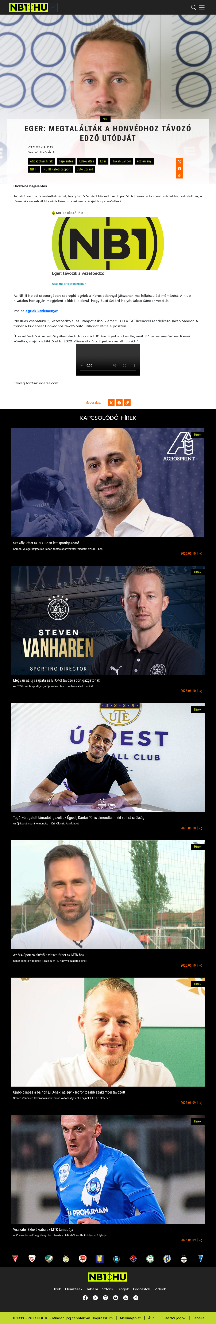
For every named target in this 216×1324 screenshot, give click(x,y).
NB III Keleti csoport (57, 169)
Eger (103, 161)
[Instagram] (105, 1297)
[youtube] (115, 1297)
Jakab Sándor (121, 161)
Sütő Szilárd (85, 169)
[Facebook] (84, 1297)
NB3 (105, 119)
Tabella (198, 1318)
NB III (33, 169)
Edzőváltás (86, 161)
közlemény (144, 161)
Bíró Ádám (48, 152)
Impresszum (103, 1318)
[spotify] (125, 1297)
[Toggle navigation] (202, 7)
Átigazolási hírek (41, 161)
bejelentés (66, 161)
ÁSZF (152, 1318)
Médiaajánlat (130, 1318)
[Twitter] (94, 1297)
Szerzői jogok (175, 1318)
